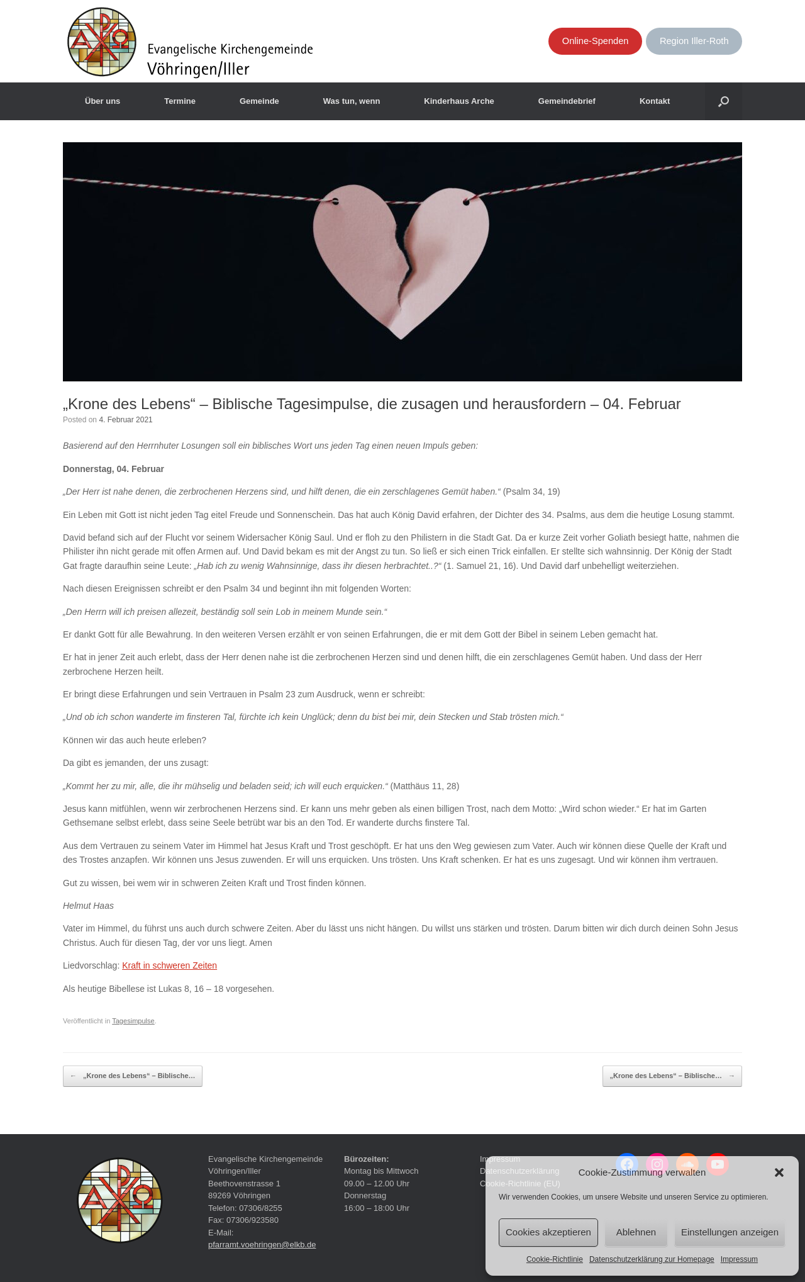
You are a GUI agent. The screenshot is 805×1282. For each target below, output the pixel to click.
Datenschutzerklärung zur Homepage (651, 1259)
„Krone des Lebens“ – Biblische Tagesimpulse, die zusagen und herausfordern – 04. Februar (372, 403)
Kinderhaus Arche (459, 101)
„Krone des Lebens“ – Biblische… (133, 1076)
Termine (180, 101)
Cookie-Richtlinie (554, 1259)
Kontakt (655, 101)
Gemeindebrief (567, 101)
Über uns (102, 101)
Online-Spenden (595, 41)
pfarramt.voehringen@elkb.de (262, 1244)
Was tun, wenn (351, 101)
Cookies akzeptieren (548, 1232)
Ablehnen (636, 1232)
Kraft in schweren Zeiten (169, 965)
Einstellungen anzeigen (730, 1232)
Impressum (739, 1259)
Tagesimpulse (133, 1021)
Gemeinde (259, 101)
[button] (779, 1172)
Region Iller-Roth (694, 41)
